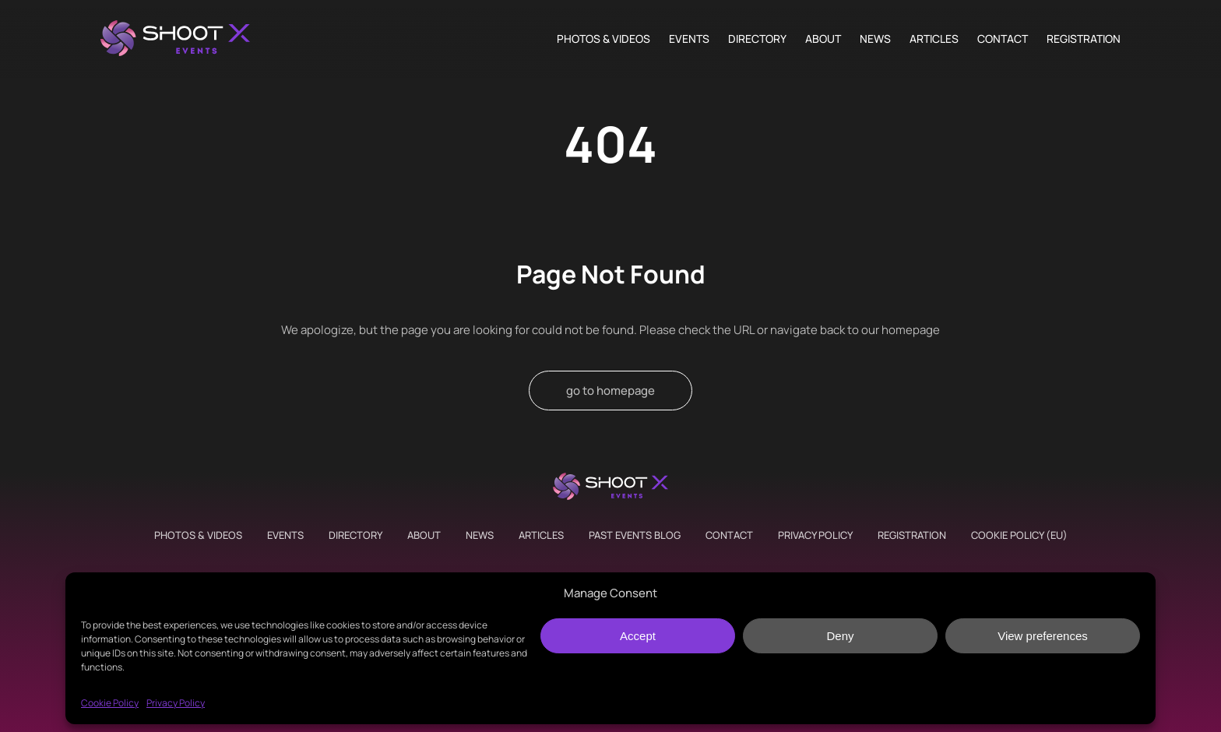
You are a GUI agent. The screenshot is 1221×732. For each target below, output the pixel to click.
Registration (1084, 39)
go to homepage (610, 390)
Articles (934, 39)
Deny (839, 635)
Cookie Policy (110, 702)
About (823, 39)
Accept (638, 635)
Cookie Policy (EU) (1019, 535)
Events (689, 39)
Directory (757, 39)
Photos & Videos (603, 39)
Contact (1002, 39)
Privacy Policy (175, 702)
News (875, 39)
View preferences (1043, 635)
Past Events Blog (635, 535)
